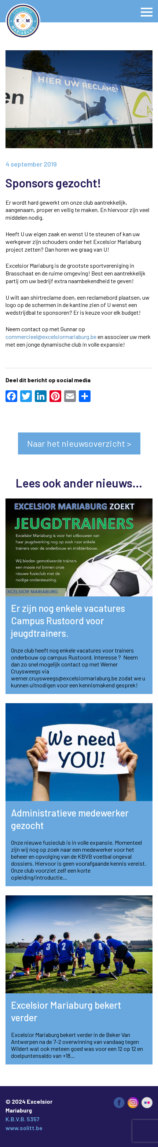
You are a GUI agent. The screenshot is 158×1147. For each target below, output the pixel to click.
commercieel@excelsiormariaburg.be (50, 336)
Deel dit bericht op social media (48, 379)
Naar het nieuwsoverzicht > (79, 443)
